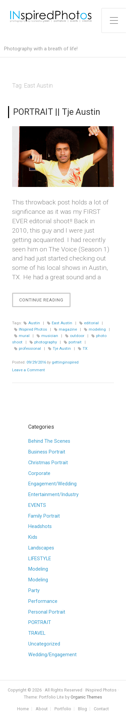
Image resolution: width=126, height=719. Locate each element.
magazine (68, 329)
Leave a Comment (28, 370)
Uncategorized (44, 644)
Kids (32, 537)
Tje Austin (62, 348)
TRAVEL (36, 633)
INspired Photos (33, 329)
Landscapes (41, 548)
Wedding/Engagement (52, 655)
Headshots (40, 526)
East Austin (62, 323)
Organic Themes (86, 697)
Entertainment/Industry (53, 494)
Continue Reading (45, 301)
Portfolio (62, 709)
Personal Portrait (46, 612)
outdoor (77, 335)
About (42, 709)
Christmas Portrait (48, 463)
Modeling (38, 569)
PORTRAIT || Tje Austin (56, 112)
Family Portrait (44, 516)
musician (49, 335)
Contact (101, 709)
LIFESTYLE (39, 559)
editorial (91, 323)
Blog (82, 709)
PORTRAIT (39, 622)
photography (45, 342)
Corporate (39, 473)
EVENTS (37, 505)
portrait (75, 342)
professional (30, 348)
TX (85, 348)
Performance (42, 601)
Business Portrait (46, 452)
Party (34, 590)
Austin (34, 323)
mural (24, 335)
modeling (97, 329)
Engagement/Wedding (52, 484)
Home (23, 709)
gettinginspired (65, 362)
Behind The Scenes (49, 441)
